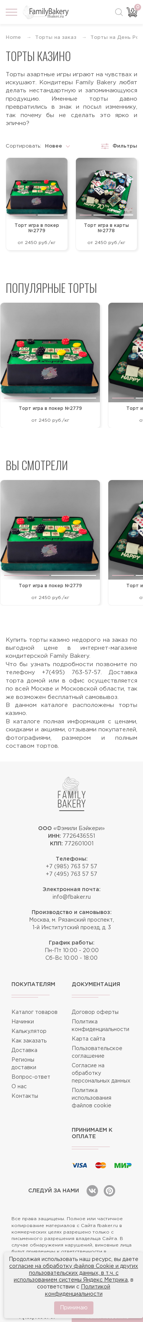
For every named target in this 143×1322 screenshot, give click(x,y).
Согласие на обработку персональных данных (101, 1073)
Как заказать (29, 1041)
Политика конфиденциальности (100, 1026)
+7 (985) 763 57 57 (71, 866)
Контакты (24, 1096)
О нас (19, 1086)
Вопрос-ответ (30, 1077)
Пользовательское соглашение (97, 1052)
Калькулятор (29, 1031)
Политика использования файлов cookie (91, 1098)
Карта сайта (88, 1039)
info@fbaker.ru (72, 897)
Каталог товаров (34, 1012)
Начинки (22, 1022)
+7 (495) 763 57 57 (71, 874)
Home (13, 37)
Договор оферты (95, 1012)
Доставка (24, 1050)
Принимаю (74, 1308)
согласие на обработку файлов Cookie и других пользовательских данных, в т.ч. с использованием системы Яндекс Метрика (73, 1273)
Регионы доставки (23, 1064)
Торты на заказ (55, 37)
